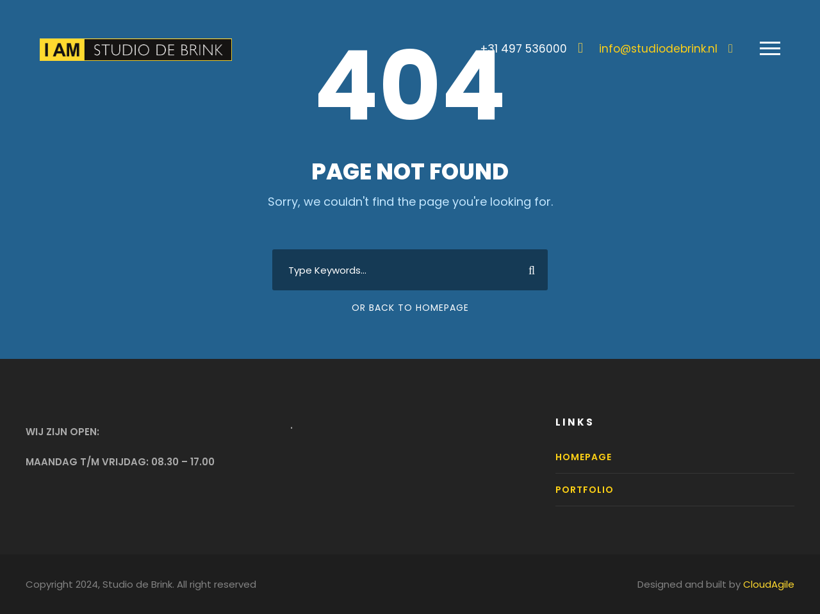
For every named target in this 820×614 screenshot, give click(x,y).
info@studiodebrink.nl (658, 48)
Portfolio (584, 489)
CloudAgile (768, 584)
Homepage (583, 457)
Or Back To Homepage (410, 307)
